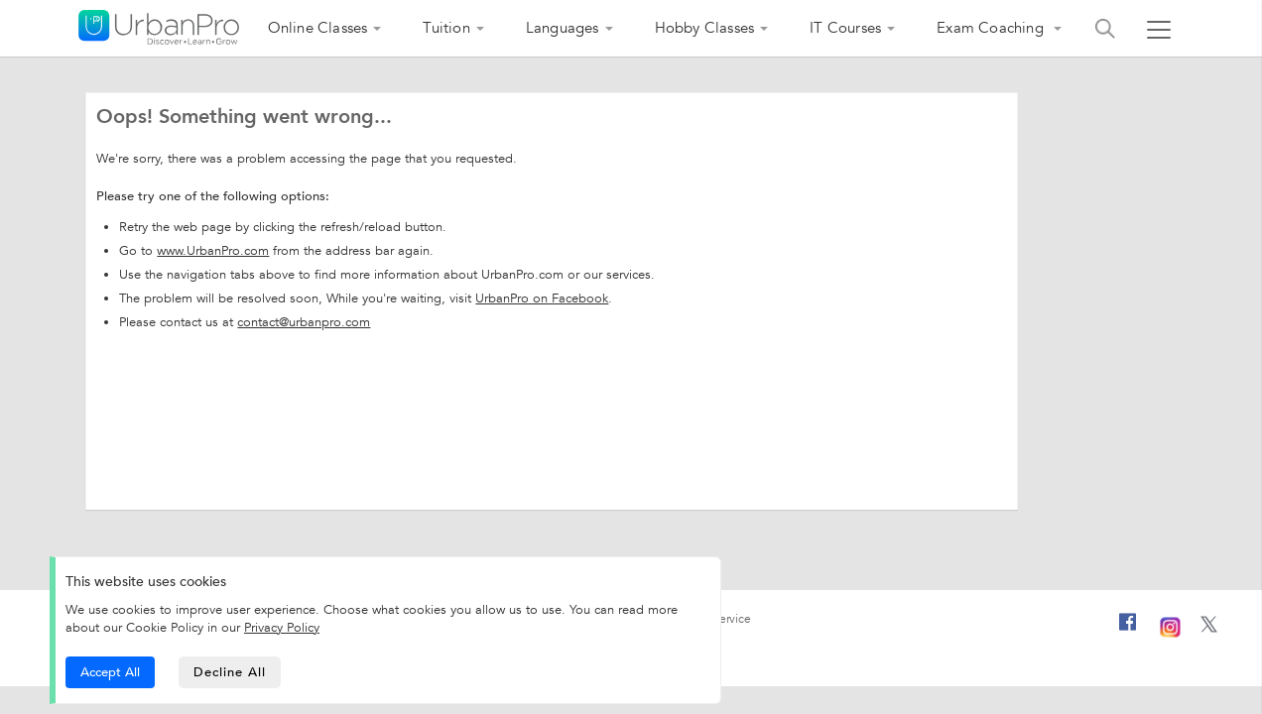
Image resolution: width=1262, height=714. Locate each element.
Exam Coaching (992, 28)
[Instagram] (1170, 625)
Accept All (110, 672)
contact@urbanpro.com (303, 322)
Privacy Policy (281, 628)
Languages (562, 28)
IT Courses (845, 28)
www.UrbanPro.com (213, 251)
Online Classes (318, 28)
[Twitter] (1208, 629)
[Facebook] (1128, 630)
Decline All (229, 672)
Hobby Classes (705, 28)
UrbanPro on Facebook (541, 298)
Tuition (446, 28)
